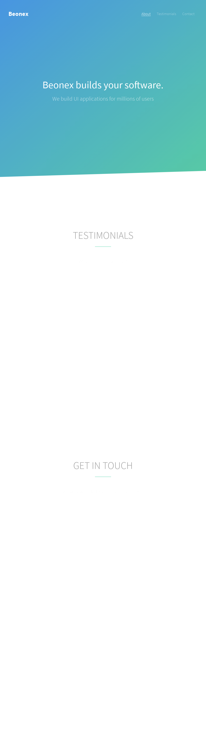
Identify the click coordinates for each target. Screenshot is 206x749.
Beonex (18, 13)
